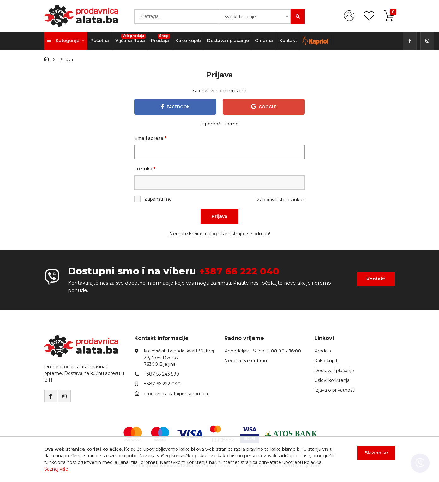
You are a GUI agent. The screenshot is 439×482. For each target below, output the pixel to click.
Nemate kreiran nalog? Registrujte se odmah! (219, 234)
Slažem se (376, 453)
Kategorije (64, 40)
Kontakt (290, 40)
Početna (100, 40)
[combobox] (255, 16)
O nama (266, 40)
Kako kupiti (189, 40)
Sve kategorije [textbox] (240, 17)
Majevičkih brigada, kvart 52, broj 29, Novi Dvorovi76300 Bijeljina (179, 357)
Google (264, 106)
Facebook (175, 106)
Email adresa (150, 139)
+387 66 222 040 (240, 271)
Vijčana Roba (131, 38)
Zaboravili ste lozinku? (281, 200)
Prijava (219, 217)
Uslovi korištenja (332, 380)
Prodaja (162, 38)
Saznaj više (56, 469)
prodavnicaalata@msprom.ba (176, 393)
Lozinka (144, 169)
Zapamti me (153, 199)
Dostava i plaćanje (229, 40)
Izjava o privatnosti (334, 390)
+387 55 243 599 (161, 374)
